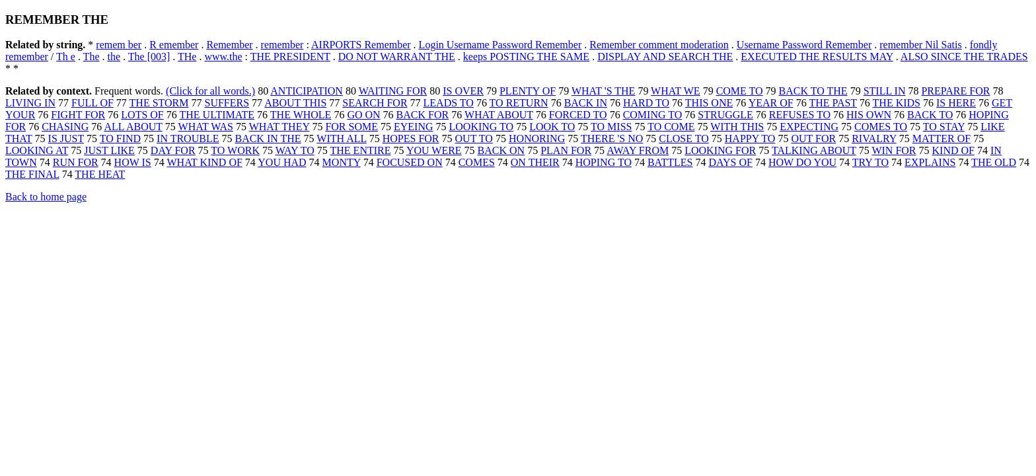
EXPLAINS (930, 162)
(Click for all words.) (210, 91)
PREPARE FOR (955, 91)
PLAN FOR (565, 150)
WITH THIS (737, 126)
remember (282, 44)
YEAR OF (771, 102)
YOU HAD (282, 162)
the (113, 56)
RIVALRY (874, 138)
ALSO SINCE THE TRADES (964, 56)
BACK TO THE (813, 91)
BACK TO (930, 114)
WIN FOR (893, 150)
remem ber (118, 44)
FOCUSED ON (410, 162)
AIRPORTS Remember (361, 44)
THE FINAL (32, 174)
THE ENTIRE (360, 150)
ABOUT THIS (295, 102)
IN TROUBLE (188, 138)
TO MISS (611, 126)
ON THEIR (535, 162)
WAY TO (295, 150)
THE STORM (159, 102)
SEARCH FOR (374, 102)
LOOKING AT (36, 150)
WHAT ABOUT (498, 114)
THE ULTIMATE (216, 114)
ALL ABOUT (133, 126)
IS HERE (956, 102)
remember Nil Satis (920, 44)
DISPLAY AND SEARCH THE (665, 56)
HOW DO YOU (802, 162)
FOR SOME (351, 126)
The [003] (149, 56)
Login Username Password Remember (500, 44)
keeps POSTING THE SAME (526, 56)
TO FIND (120, 138)
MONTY (341, 162)
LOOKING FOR (720, 150)
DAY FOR (173, 150)
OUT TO (474, 138)
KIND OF (953, 150)
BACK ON (501, 150)
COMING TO (653, 114)
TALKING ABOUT (814, 150)
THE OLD (993, 162)
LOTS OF (142, 114)
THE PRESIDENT (290, 56)
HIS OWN (868, 114)
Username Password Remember (804, 44)
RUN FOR (75, 162)
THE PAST (832, 102)
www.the (223, 56)
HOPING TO (603, 162)
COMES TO (880, 126)
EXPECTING (809, 126)
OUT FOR (813, 138)
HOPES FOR (411, 138)
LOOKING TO (481, 126)
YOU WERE (434, 150)
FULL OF (92, 102)
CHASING (65, 126)
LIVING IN (30, 102)
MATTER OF (941, 138)
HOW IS (132, 162)
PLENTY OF (528, 91)
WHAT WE (675, 91)
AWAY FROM (638, 150)
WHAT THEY (279, 126)
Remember (229, 44)
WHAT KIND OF (204, 162)
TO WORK (235, 150)
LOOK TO (552, 126)
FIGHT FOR (78, 114)
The (91, 56)
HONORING (537, 138)
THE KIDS (896, 102)
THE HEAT (100, 174)
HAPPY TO (750, 138)
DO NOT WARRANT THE (396, 56)
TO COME (671, 126)
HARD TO (646, 102)
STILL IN (885, 91)
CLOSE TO (683, 138)
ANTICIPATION (306, 91)
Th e (65, 56)
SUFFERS (227, 102)
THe (187, 56)
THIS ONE (709, 102)
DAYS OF (730, 162)
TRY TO (870, 162)
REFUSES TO (800, 114)
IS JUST (66, 138)
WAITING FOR (393, 91)
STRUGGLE (725, 114)
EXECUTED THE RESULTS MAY (817, 56)
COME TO (739, 91)
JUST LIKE (109, 150)
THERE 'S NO (612, 138)
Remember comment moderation (659, 44)
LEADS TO (449, 102)
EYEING (413, 126)
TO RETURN (519, 102)
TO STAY (944, 126)
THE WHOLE (301, 114)
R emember (173, 44)
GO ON (363, 114)
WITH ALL (341, 138)
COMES (477, 162)
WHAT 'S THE (604, 91)
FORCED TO (578, 114)
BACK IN (585, 102)
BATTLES (670, 162)
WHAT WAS (205, 126)
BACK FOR (422, 114)
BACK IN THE (268, 138)
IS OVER (463, 91)
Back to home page (46, 196)
